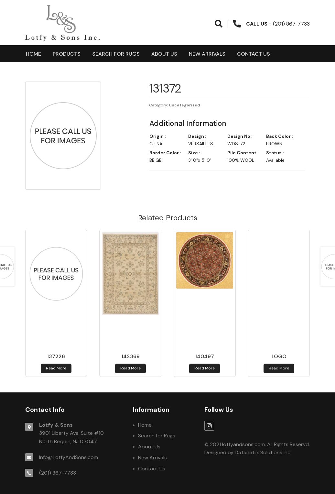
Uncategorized (184, 105)
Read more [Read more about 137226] (56, 368)
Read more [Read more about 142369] (130, 368)
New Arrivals (207, 53)
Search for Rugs (116, 53)
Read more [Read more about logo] (279, 368)
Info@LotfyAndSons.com (68, 457)
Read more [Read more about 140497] (204, 368)
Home (33, 53)
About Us (164, 53)
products (67, 53)
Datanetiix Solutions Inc (262, 452)
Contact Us (253, 53)
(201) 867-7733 (57, 472)
